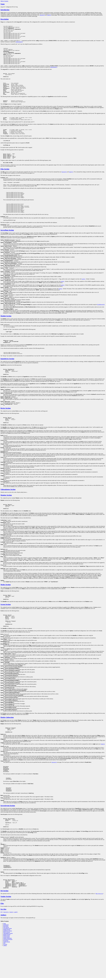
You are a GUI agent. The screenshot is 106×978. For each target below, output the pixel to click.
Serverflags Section (7, 245)
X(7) (2, 942)
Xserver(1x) (42, 15)
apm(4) (15, 942)
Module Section (6, 331)
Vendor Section (6, 927)
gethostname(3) (19, 44)
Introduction (5, 10)
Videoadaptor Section (8, 508)
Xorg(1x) (49, 15)
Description (5, 19)
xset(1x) (83, 294)
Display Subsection (7, 740)
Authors (3, 946)
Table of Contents (4, 1)
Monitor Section (6, 514)
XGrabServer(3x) (101, 319)
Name (3, 4)
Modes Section (6, 604)
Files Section (5, 181)
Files (2, 934)
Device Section (6, 425)
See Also (3, 940)
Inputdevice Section (7, 375)
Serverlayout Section (8, 832)
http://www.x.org (99, 924)
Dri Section (4, 921)
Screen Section (6, 625)
